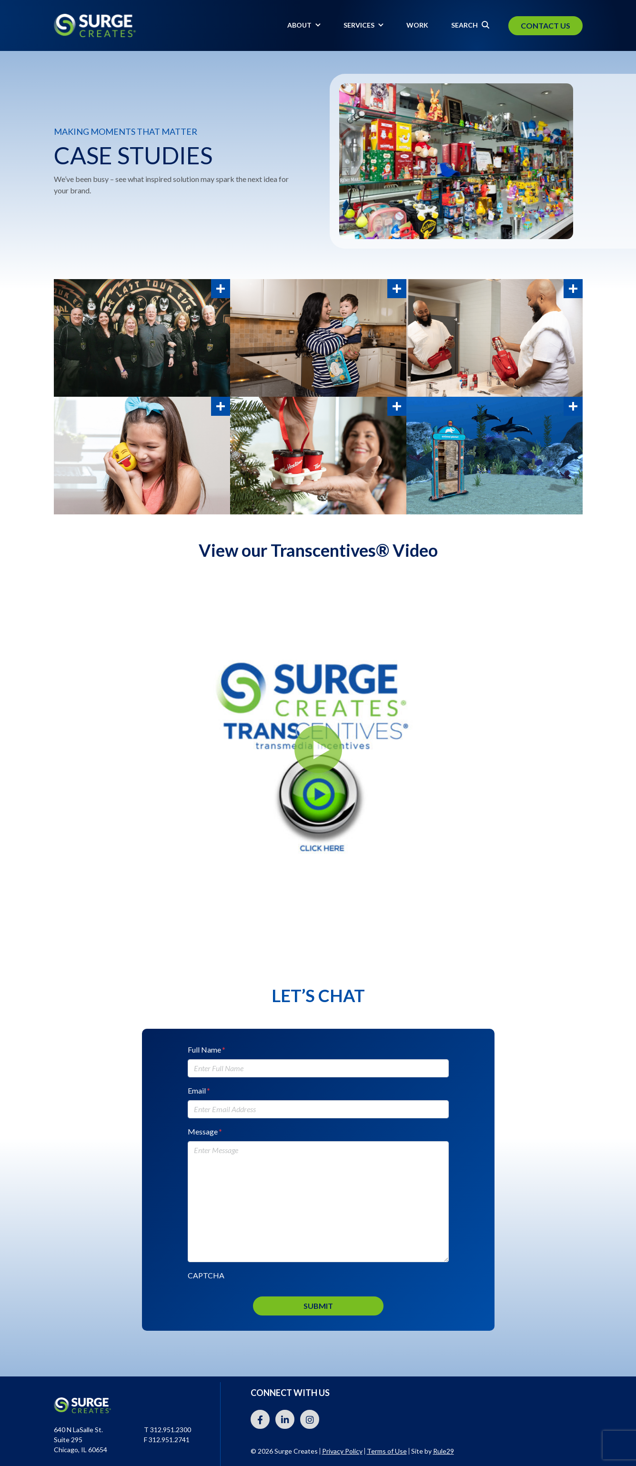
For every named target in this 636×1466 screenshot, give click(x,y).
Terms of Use (387, 1451)
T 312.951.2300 (167, 1430)
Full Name (206, 1049)
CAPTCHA (206, 1275)
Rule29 (443, 1451)
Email (199, 1090)
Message (205, 1131)
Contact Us (545, 25)
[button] (318, 749)
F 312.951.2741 (167, 1440)
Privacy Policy (342, 1451)
